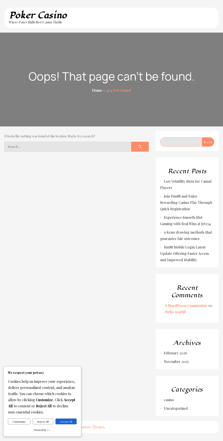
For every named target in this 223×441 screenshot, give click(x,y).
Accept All (66, 421)
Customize (19, 421)
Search (208, 142)
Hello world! (175, 312)
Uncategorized (176, 408)
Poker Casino (38, 15)
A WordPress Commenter (186, 305)
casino (169, 399)
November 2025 (176, 361)
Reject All (43, 421)
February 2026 (175, 353)
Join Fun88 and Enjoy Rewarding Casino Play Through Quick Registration (186, 202)
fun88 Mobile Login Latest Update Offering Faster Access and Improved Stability (184, 253)
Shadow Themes (91, 427)
